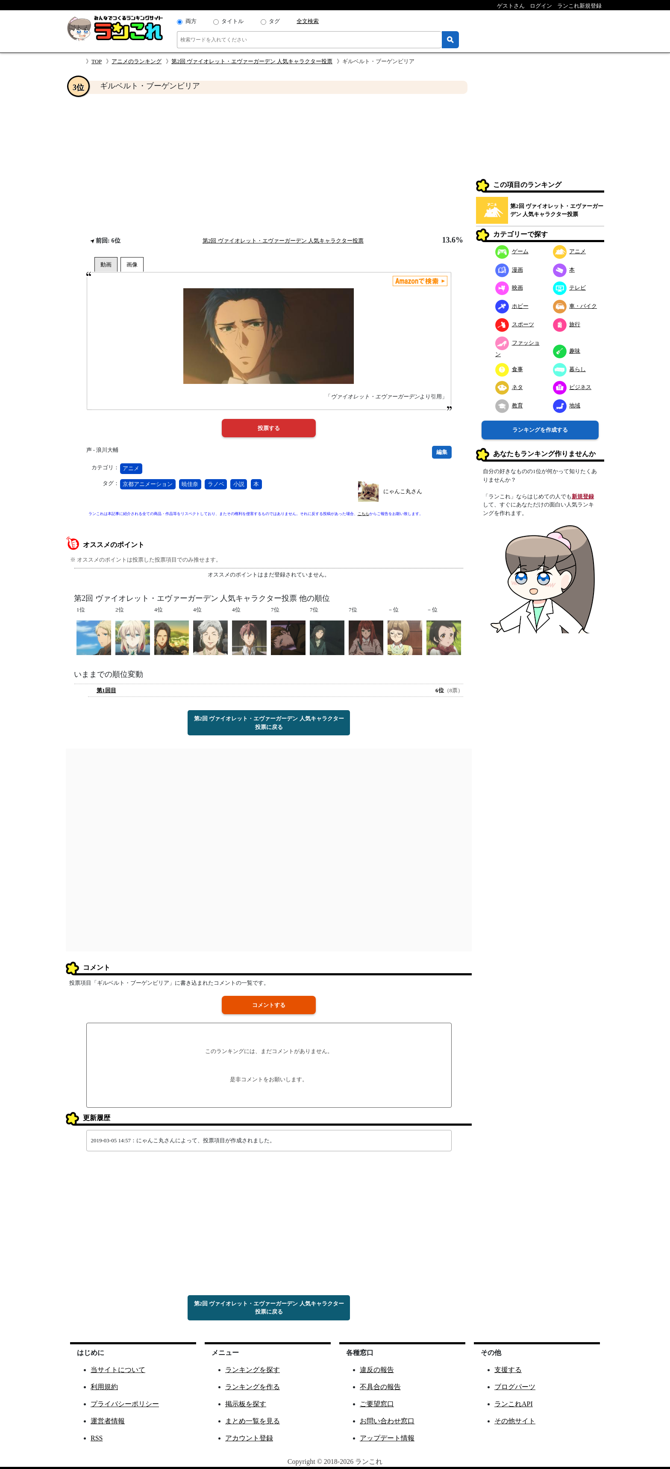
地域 (567, 405)
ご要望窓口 (377, 1404)
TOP (96, 61)
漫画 (509, 269)
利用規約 (104, 1386)
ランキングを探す (252, 1369)
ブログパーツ (514, 1386)
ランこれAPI (513, 1404)
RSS (97, 1438)
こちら (363, 514)
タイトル (232, 21)
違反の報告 (377, 1369)
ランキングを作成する (540, 430)
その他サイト (514, 1421)
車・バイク (575, 306)
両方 (191, 21)
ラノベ (216, 484)
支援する (508, 1369)
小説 (238, 484)
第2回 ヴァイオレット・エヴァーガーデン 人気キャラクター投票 (251, 61)
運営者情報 (108, 1421)
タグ (274, 21)
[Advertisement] (268, 165)
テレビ (569, 287)
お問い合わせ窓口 (387, 1421)
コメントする (268, 1005)
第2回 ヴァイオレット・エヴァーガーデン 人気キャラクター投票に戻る (269, 722)
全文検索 (308, 21)
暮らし (569, 369)
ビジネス (572, 387)
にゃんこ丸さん (402, 491)
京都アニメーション (148, 484)
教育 (509, 405)
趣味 (567, 351)
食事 (509, 369)
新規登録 (583, 496)
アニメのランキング (137, 61)
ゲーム (512, 251)
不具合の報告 (380, 1386)
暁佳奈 (190, 484)
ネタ (509, 387)
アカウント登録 (249, 1438)
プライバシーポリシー (125, 1404)
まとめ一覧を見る (252, 1421)
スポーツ (514, 324)
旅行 (567, 324)
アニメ (131, 468)
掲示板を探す (245, 1404)
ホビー (512, 306)
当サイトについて (118, 1369)
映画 (509, 287)
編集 (441, 452)
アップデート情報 (387, 1438)
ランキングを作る (252, 1386)
